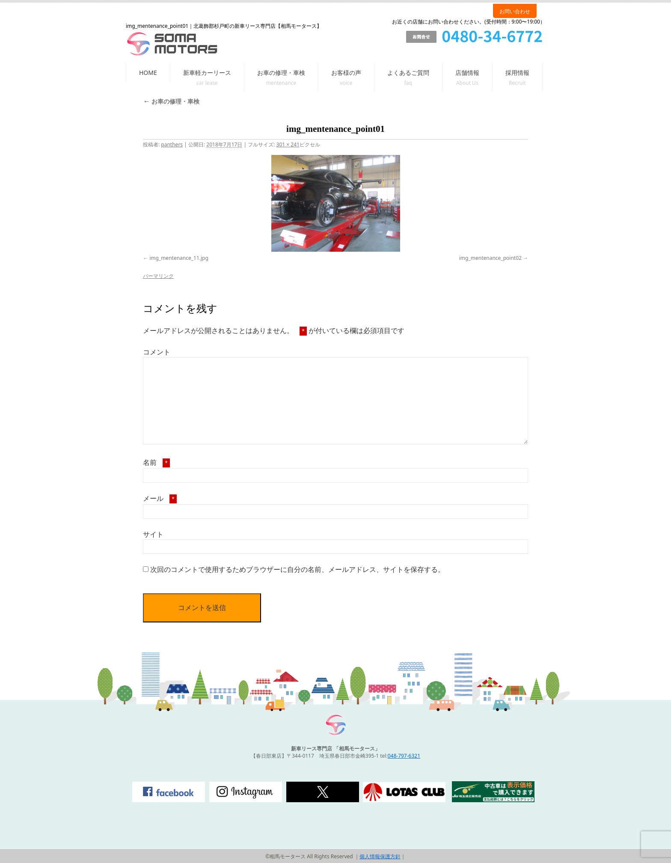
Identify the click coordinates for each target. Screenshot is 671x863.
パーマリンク (158, 276)
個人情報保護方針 (380, 856)
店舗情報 (467, 72)
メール (160, 498)
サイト (153, 534)
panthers (172, 144)
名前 (156, 462)
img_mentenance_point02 (490, 258)
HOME (148, 72)
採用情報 (517, 72)
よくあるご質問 (408, 72)
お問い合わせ (514, 11)
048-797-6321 (404, 755)
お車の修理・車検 (281, 72)
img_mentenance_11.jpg (178, 258)
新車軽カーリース (207, 72)
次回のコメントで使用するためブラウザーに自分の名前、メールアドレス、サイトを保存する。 (297, 569)
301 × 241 (288, 144)
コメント (156, 352)
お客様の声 (346, 72)
